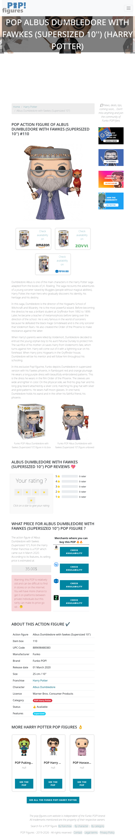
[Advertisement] (67, 79)
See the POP (23, 783)
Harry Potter (40, 680)
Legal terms (91, 832)
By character (81, 826)
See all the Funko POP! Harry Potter (53, 800)
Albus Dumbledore (44, 687)
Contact (78, 832)
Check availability (74, 552)
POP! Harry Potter (42, 700)
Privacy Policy (107, 832)
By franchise (65, 826)
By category (97, 826)
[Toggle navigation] (128, 8)
